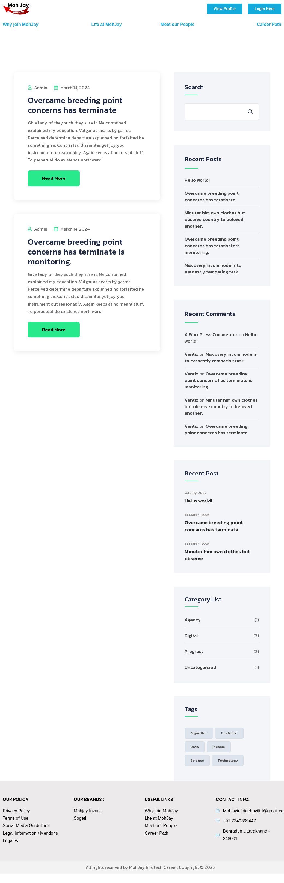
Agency (193, 619)
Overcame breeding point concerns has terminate (75, 105)
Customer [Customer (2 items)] (229, 733)
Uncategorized (200, 667)
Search (194, 87)
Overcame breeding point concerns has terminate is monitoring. (76, 252)
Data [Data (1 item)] (194, 746)
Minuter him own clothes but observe (217, 555)
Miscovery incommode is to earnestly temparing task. (213, 268)
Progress (194, 651)
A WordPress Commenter (211, 334)
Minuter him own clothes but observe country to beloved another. (215, 219)
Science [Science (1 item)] (197, 760)
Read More (54, 178)
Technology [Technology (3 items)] (228, 760)
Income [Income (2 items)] (218, 746)
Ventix (191, 354)
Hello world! (197, 180)
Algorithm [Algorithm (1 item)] (198, 733)
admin (37, 87)
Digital (191, 635)
